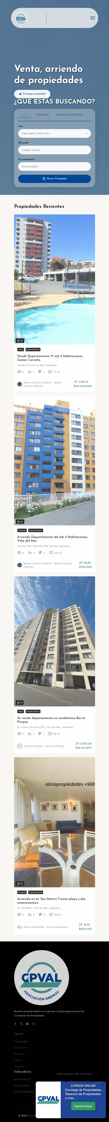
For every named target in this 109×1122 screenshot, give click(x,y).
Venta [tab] (25, 114)
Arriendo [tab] (42, 114)
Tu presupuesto (26, 159)
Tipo (20, 126)
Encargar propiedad (32, 94)
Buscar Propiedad (54, 178)
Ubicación (23, 143)
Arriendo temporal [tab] (69, 114)
